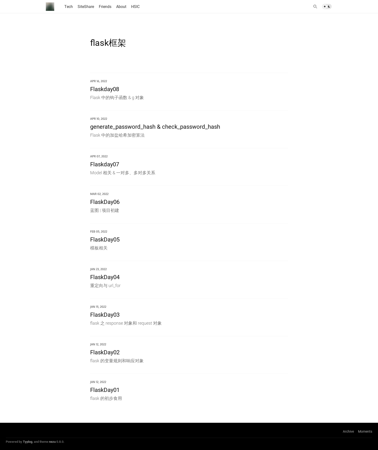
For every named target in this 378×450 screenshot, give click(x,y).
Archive (348, 431)
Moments (365, 431)
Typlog (27, 441)
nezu (52, 441)
